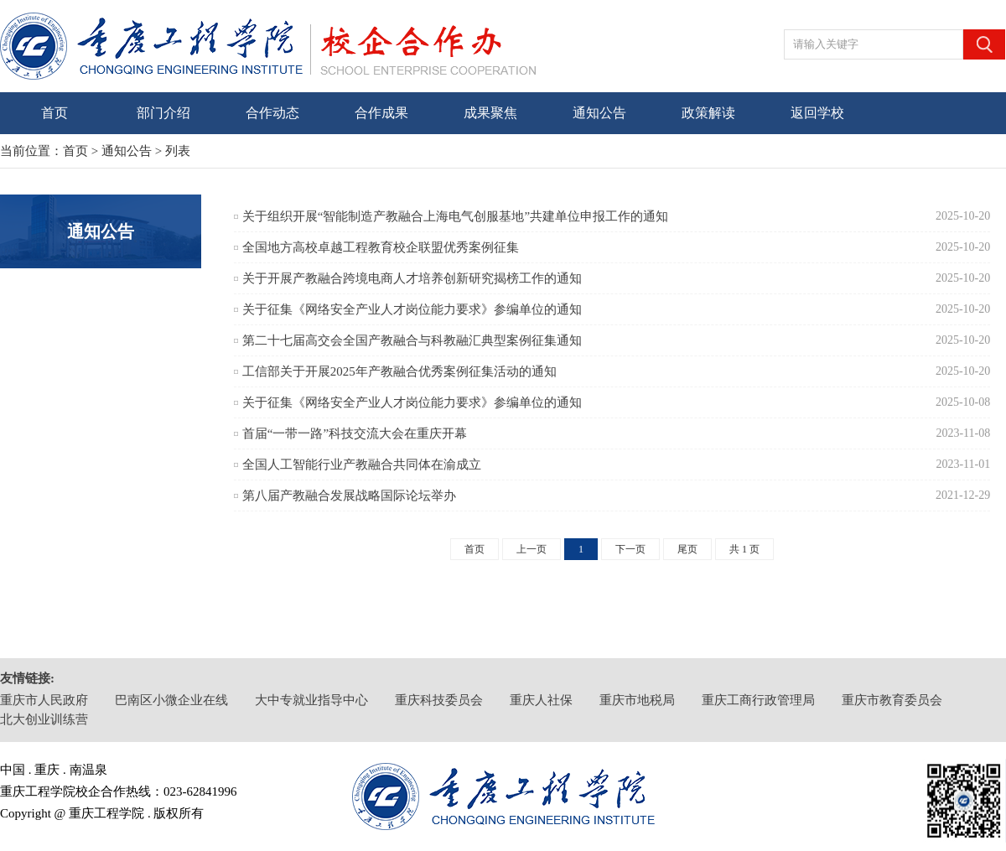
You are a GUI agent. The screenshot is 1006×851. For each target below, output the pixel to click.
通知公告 (599, 113)
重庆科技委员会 (439, 700)
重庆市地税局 (637, 700)
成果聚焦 (490, 113)
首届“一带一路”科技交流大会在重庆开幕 (354, 433)
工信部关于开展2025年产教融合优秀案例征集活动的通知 (399, 371)
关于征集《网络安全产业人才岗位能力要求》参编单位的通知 (412, 309)
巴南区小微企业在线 (171, 700)
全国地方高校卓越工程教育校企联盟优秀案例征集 (380, 247)
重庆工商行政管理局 (758, 700)
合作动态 (272, 113)
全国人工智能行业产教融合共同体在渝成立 (361, 464)
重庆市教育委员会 (892, 700)
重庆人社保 (541, 700)
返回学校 (817, 113)
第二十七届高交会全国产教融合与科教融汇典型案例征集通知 (412, 340)
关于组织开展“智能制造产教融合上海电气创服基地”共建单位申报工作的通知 (455, 216)
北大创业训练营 (44, 719)
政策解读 (708, 113)
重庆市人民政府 (44, 700)
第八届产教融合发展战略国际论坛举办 (349, 495)
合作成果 (381, 113)
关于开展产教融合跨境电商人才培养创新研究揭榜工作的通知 (412, 278)
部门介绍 (163, 113)
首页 (54, 113)
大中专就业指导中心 (311, 700)
